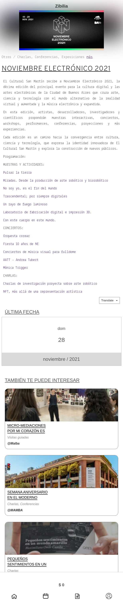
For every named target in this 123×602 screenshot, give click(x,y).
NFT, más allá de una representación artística (42, 292)
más (90, 57)
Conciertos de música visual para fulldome (39, 252)
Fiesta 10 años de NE (21, 244)
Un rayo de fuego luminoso (25, 204)
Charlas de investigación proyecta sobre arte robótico (50, 284)
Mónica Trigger (15, 268)
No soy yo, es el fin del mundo (30, 188)
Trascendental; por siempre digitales (35, 196)
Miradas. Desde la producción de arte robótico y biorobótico (55, 181)
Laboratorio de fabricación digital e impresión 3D (46, 212)
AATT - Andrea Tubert (20, 260)
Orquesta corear (16, 236)
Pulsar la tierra (17, 173)
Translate (109, 300)
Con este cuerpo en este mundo (28, 220)
